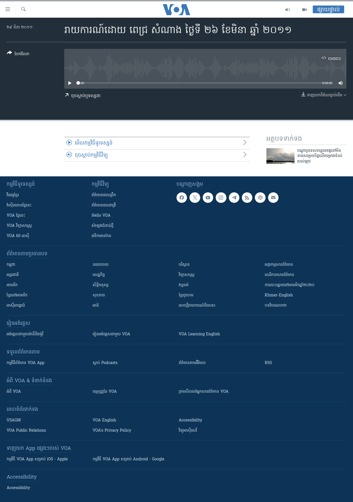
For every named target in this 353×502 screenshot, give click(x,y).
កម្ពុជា (11, 265)
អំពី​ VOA (14, 392)
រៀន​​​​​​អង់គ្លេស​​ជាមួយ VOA (111, 334)
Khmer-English (279, 295)
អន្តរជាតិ (13, 275)
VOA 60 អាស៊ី (18, 236)
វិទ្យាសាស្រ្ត (186, 275)
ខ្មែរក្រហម (186, 295)
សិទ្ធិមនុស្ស (101, 285)
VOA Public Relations (26, 431)
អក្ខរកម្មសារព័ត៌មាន (279, 265)
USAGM (14, 420)
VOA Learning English (199, 334)
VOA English (104, 420)
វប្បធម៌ (183, 285)
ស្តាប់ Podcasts (105, 363)
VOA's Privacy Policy (112, 431)
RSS (268, 363)
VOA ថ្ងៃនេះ (16, 216)
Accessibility (190, 420)
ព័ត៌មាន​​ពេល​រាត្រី (104, 205)
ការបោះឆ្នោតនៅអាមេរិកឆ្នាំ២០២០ (289, 285)
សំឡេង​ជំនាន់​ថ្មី (102, 226)
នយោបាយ (101, 265)
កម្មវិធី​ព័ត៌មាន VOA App (25, 363)
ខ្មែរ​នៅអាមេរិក (17, 295)
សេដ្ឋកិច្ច (99, 275)
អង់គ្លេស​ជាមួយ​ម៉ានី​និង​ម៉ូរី (25, 334)
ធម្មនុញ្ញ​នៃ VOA (105, 392)
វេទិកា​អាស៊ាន (101, 236)
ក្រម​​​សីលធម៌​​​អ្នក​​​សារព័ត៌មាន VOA (204, 392)
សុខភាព (99, 295)
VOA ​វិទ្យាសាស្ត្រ (19, 226)
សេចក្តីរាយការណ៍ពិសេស (197, 306)
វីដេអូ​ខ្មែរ (13, 195)
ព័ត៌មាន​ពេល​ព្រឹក (104, 195)
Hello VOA (101, 216)
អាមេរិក (12, 285)
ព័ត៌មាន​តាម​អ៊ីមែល (192, 363)
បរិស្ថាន (184, 265)
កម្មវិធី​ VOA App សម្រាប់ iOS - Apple (37, 459)
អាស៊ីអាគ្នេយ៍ (16, 306)
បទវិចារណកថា (276, 306)
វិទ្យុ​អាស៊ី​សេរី (188, 431)
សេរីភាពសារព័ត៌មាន (279, 275)
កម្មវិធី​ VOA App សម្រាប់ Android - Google (128, 459)
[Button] (18, 54)
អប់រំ (96, 306)
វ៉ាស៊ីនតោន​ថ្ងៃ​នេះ (19, 205)
